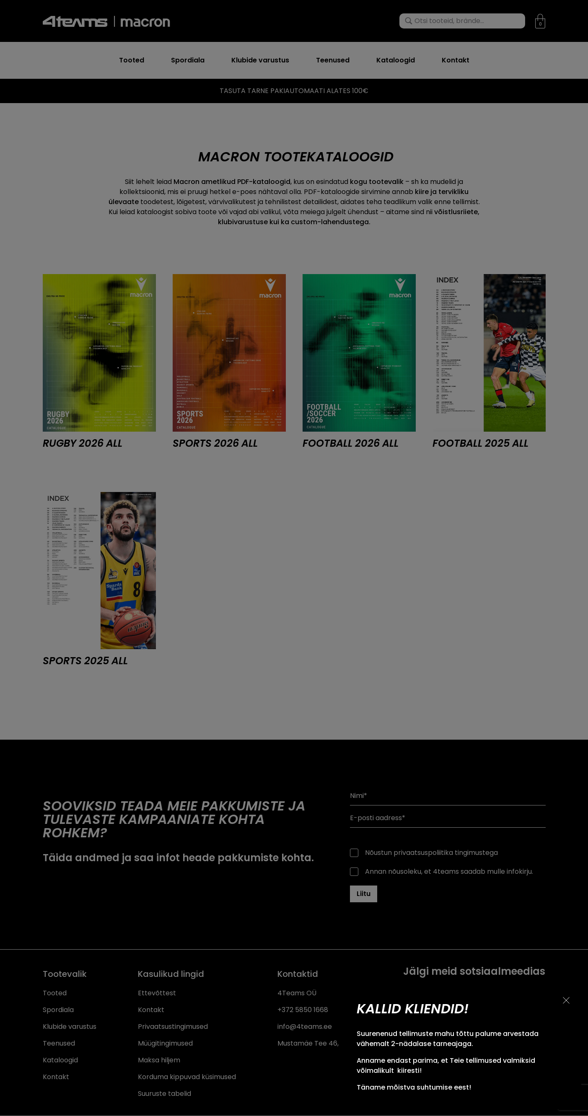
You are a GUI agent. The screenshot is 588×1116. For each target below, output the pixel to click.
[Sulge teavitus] (566, 1000)
